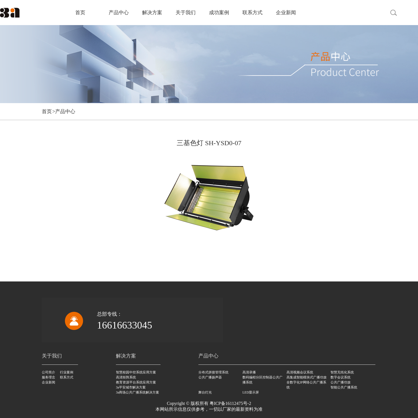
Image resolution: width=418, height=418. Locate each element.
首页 (80, 12)
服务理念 (48, 377)
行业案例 (66, 372)
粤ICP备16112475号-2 (230, 403)
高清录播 (249, 372)
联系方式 (252, 12)
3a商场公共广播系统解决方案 (137, 392)
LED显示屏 (250, 392)
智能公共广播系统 (343, 387)
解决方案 (152, 12)
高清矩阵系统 (126, 377)
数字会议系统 (340, 377)
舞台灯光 (205, 392)
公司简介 (48, 372)
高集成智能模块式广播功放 (306, 377)
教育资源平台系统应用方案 (136, 382)
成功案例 (219, 12)
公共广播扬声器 (210, 377)
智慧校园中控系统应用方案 (136, 372)
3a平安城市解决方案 (131, 387)
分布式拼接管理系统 (213, 372)
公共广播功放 (340, 382)
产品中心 (119, 12)
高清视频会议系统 (299, 372)
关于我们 (186, 12)
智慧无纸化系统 (342, 372)
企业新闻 (286, 12)
